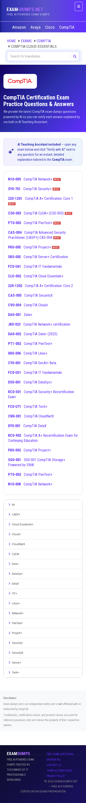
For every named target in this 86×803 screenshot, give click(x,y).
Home (11, 41)
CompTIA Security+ (34, 189)
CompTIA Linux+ (27, 353)
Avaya (36, 27)
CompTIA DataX (27, 426)
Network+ (15, 613)
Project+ (14, 633)
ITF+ (12, 593)
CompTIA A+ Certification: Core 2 (40, 286)
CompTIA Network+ (34, 179)
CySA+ (13, 554)
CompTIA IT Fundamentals (35, 266)
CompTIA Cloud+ (28, 305)
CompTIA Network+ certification (39, 324)
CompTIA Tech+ (27, 406)
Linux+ (13, 603)
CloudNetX (16, 544)
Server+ (14, 662)
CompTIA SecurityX (30, 295)
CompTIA (67, 27)
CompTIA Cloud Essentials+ (35, 276)
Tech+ (13, 672)
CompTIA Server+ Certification (38, 257)
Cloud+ (14, 534)
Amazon (19, 27)
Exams (26, 41)
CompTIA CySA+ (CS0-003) (40, 213)
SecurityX (15, 652)
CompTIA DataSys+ (30, 382)
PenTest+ (15, 623)
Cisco (50, 27)
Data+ (20, 315)
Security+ (15, 643)
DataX (13, 583)
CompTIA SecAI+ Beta (32, 363)
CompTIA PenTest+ (34, 223)
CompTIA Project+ (33, 247)
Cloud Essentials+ (20, 524)
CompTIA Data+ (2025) (32, 334)
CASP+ (13, 514)
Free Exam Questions (60, 754)
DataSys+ (15, 573)
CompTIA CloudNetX (31, 416)
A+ (11, 504)
